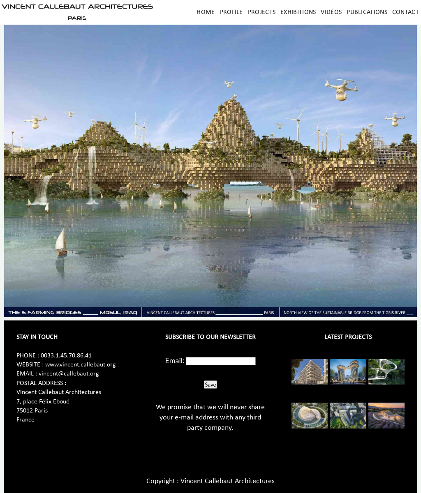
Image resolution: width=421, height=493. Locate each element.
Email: (175, 360)
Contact (405, 12)
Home (206, 12)
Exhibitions (298, 12)
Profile (231, 12)
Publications (367, 12)
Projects (261, 12)
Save (210, 384)
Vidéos (331, 12)
